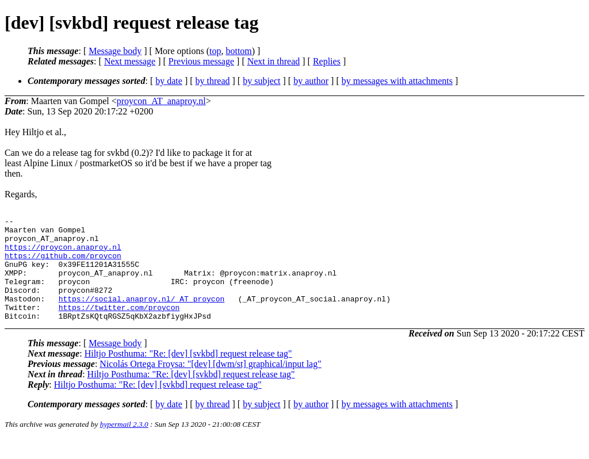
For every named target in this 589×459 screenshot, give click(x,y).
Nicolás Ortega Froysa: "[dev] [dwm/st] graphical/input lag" (210, 384)
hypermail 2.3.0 (124, 445)
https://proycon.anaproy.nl (63, 253)
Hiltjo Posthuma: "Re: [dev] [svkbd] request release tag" (188, 374)
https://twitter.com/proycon (119, 326)
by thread (213, 81)
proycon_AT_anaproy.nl (161, 101)
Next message (129, 61)
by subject (261, 81)
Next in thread (273, 61)
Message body (115, 51)
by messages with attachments (397, 81)
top (215, 51)
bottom (238, 51)
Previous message (201, 61)
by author (310, 81)
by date (168, 81)
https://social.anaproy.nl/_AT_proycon (142, 316)
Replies (327, 61)
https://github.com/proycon (63, 264)
